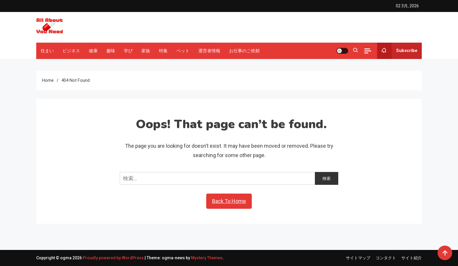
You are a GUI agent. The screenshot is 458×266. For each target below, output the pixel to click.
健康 (93, 50)
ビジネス (71, 50)
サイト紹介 (411, 257)
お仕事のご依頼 (244, 50)
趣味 (110, 50)
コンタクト (386, 257)
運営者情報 (209, 50)
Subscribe (397, 51)
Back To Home (229, 201)
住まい (47, 50)
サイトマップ (358, 257)
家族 (145, 50)
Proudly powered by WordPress (114, 257)
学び (128, 50)
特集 (163, 50)
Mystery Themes (207, 257)
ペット (183, 50)
